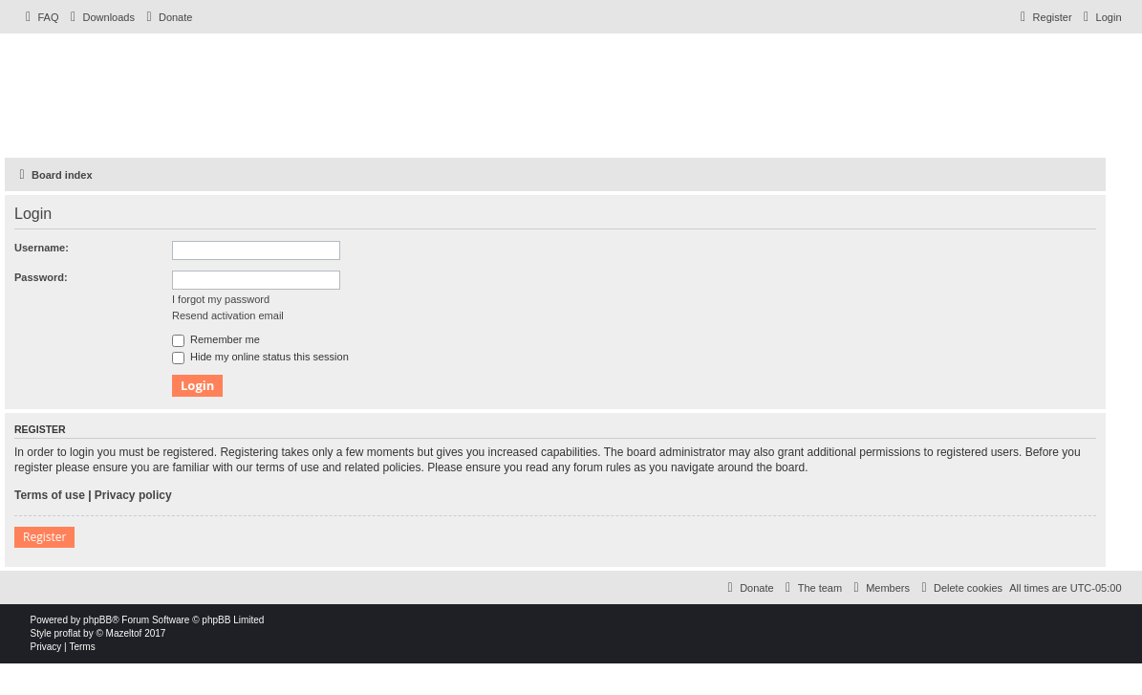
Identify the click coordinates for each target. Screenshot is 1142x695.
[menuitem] (40, 17)
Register (44, 537)
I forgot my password (220, 299)
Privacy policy (133, 495)
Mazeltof (124, 633)
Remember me (216, 339)
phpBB (97, 620)
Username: (41, 247)
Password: (41, 277)
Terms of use (49, 495)
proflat (67, 633)
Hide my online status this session (260, 356)
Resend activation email (228, 315)
